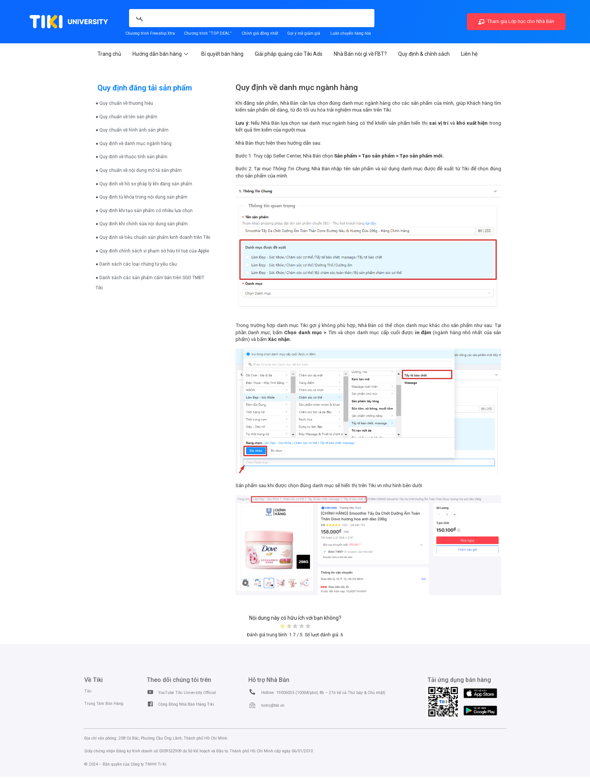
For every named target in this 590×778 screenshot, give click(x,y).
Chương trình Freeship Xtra (150, 33)
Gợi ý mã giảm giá (304, 33)
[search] (203, 14)
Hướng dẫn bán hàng (161, 54)
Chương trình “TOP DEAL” (207, 33)
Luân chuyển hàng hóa (350, 33)
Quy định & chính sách (424, 54)
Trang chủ (109, 54)
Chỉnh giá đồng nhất (260, 33)
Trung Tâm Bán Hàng (103, 703)
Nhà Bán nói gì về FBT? (360, 54)
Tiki (87, 691)
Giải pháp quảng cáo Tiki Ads (288, 54)
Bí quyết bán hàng (222, 54)
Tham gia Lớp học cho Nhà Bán (516, 21)
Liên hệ (469, 54)
